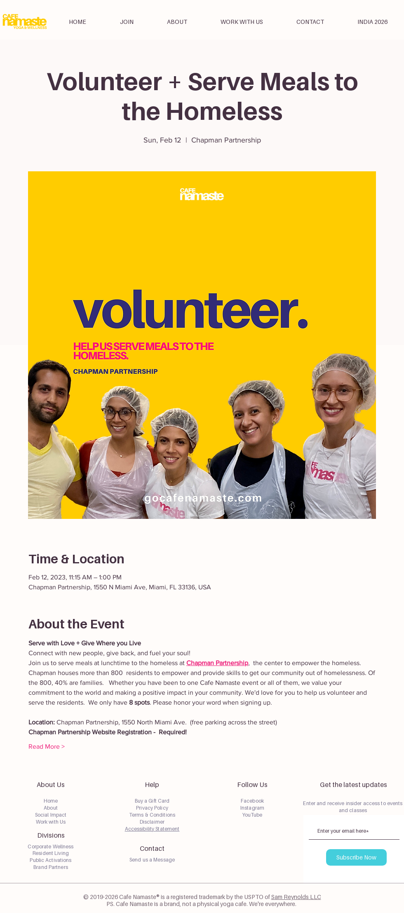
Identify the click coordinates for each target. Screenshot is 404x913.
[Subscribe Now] (356, 857)
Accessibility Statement (152, 829)
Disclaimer (152, 822)
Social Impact (51, 815)
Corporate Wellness (50, 846)
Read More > (46, 746)
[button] (177, 22)
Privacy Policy (152, 808)
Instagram (252, 808)
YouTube (252, 815)
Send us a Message (152, 860)
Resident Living (51, 853)
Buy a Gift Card (152, 801)
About (51, 808)
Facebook (252, 801)
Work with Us (51, 822)
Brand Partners (50, 867)
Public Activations (50, 860)
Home (51, 801)
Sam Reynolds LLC (296, 896)
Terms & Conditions (152, 815)
